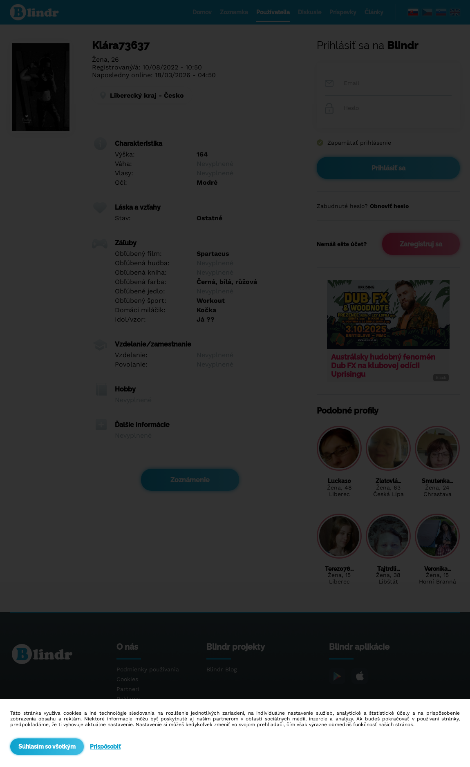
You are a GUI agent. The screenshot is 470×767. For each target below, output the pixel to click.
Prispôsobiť (105, 746)
